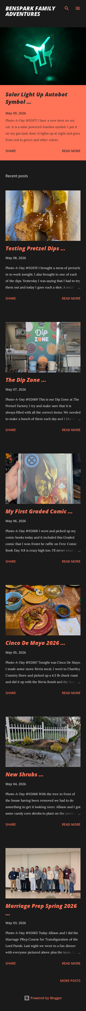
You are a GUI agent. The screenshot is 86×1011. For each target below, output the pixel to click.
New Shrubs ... (25, 774)
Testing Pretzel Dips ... (35, 248)
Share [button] (11, 151)
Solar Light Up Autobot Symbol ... (36, 97)
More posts (70, 980)
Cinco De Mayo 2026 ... (35, 642)
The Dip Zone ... (26, 379)
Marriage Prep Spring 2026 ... (41, 909)
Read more (71, 151)
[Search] (66, 8)
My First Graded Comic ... (39, 511)
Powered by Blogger (43, 998)
